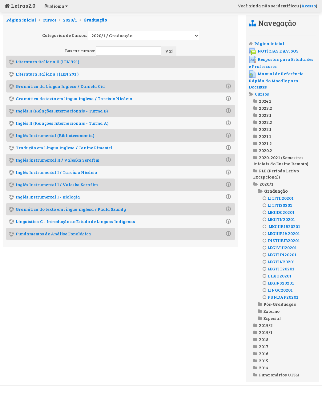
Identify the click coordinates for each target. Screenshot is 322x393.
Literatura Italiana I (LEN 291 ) (47, 74)
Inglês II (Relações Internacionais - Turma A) (62, 123)
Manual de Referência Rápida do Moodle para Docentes (276, 80)
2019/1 (265, 332)
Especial (272, 318)
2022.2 (265, 122)
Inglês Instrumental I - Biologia (48, 197)
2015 (263, 361)
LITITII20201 (278, 198)
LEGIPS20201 (278, 283)
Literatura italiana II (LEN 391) (47, 62)
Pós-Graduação (280, 304)
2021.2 (265, 143)
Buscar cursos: (80, 50)
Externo (272, 311)
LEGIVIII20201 (280, 247)
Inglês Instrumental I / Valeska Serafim (57, 184)
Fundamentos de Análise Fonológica (53, 234)
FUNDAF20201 (280, 297)
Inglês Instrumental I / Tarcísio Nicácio (56, 172)
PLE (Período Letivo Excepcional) (276, 174)
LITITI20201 (277, 205)
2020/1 (70, 20)
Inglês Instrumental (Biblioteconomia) (55, 135)
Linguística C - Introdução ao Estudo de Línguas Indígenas (75, 221)
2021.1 (265, 136)
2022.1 (265, 129)
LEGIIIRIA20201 (281, 233)
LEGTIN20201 (279, 262)
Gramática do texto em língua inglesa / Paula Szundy (71, 209)
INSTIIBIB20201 (281, 240)
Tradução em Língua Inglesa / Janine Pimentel (64, 148)
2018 (263, 339)
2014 (263, 368)
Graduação (95, 20)
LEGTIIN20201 (279, 254)
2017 (263, 346)
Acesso (308, 6)
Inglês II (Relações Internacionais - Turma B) (62, 111)
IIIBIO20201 (277, 276)
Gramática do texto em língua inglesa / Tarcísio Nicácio (74, 98)
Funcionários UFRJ (279, 375)
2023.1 (265, 115)
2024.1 (265, 101)
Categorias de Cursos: (64, 35)
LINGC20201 (278, 290)
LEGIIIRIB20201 (281, 226)
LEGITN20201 (279, 219)
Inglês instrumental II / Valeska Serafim (57, 160)
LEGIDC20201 (279, 212)
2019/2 (266, 325)
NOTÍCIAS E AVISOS (274, 51)
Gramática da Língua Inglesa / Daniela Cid (60, 86)
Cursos (49, 20)
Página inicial (21, 20)
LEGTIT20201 (278, 269)
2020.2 (265, 150)
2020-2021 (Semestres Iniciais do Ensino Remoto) (280, 161)
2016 (263, 353)
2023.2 (265, 108)
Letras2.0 (20, 5)
